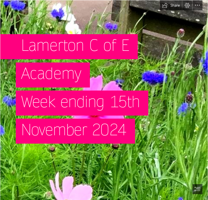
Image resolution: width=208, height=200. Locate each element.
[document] (104, 100)
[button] (171, 5)
